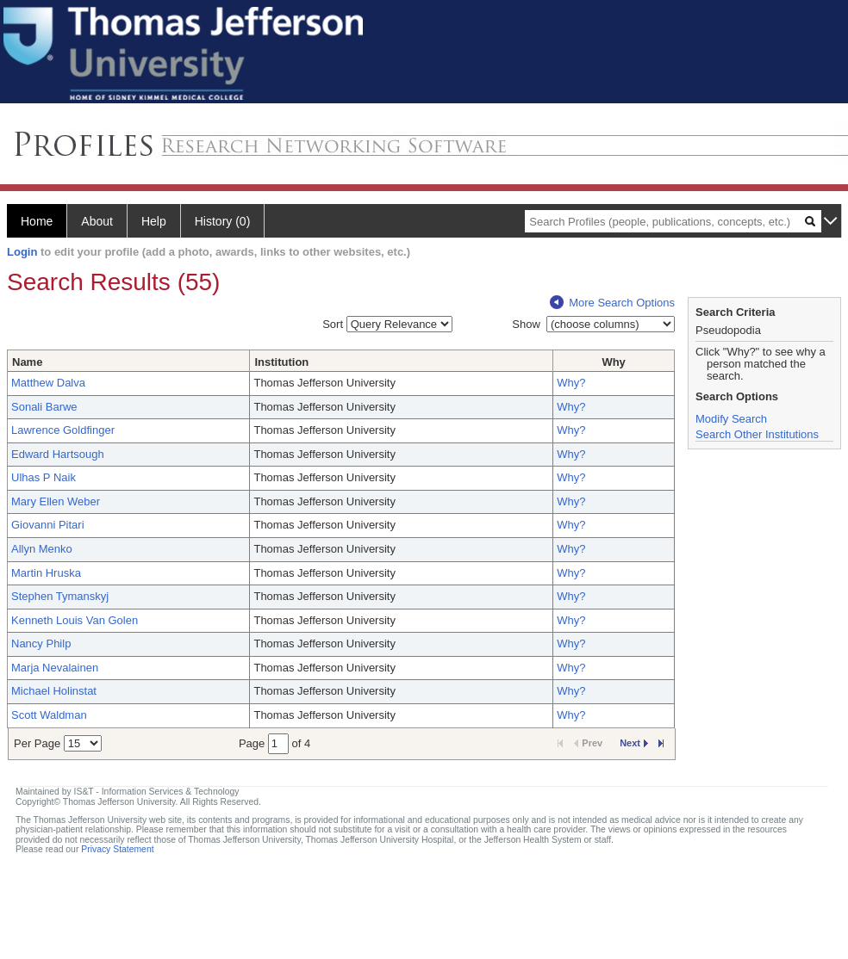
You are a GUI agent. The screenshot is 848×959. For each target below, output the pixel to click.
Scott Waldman (49, 714)
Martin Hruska (46, 572)
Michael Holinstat (54, 690)
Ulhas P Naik (43, 477)
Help (153, 221)
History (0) (223, 221)
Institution (281, 362)
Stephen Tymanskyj (60, 596)
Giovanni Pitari (47, 524)
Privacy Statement (117, 849)
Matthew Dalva (48, 382)
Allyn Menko (41, 548)
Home (37, 221)
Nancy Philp (41, 643)
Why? (571, 382)
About (97, 221)
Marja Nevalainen (54, 667)
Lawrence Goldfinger (63, 430)
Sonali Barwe (44, 406)
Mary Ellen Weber (55, 501)
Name (27, 362)
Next (634, 743)
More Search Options (612, 302)
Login (22, 251)
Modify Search (731, 418)
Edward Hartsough (57, 454)
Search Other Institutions (757, 434)
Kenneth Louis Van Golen (74, 620)
